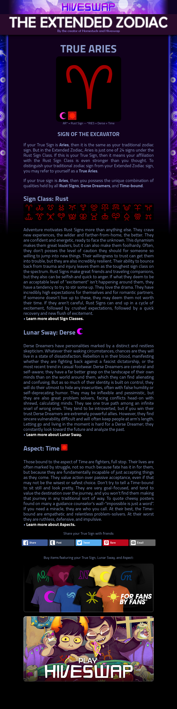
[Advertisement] (88, 699)
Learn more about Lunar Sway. (54, 435)
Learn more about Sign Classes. (55, 319)
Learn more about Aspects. (50, 525)
